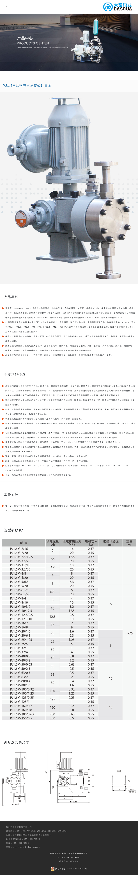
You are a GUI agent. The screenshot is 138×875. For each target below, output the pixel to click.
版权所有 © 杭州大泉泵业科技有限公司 (69, 853)
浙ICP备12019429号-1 (69, 857)
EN (7, 7)
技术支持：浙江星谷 (69, 861)
